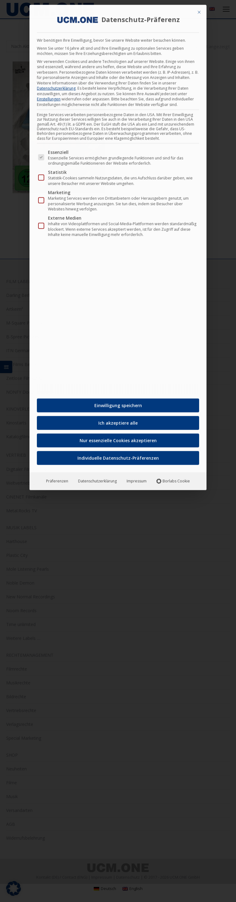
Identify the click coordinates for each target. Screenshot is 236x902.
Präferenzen (57, 478)
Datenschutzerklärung (56, 86)
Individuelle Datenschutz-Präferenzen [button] (118, 456)
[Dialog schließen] (199, 10)
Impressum (137, 478)
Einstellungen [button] (49, 96)
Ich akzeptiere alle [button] (118, 420)
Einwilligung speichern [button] (118, 403)
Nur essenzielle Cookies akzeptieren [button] (118, 438)
